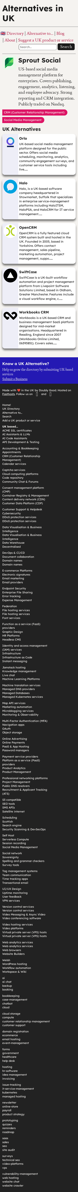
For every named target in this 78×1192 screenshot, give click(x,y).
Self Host (8, 835)
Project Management (16, 782)
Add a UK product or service (21, 420)
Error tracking (11, 596)
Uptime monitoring (15, 892)
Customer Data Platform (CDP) (22, 503)
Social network (12, 853)
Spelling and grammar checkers (23, 861)
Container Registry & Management (25, 495)
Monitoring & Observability (20, 714)
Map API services (13, 703)
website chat (10, 1181)
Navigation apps (13, 724)
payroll (6, 1110)
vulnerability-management (20, 1173)
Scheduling (9, 817)
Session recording (14, 843)
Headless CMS (11, 639)
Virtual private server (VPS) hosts (24, 932)
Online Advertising (14, 738)
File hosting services (16, 610)
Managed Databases (16, 693)
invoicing (8, 1078)
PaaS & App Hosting (15, 746)
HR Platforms (11, 635)
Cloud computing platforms (20, 474)
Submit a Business (14, 379)
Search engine (12, 825)
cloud (5, 1007)
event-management (15, 1043)
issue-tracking (11, 1084)
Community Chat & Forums (20, 481)
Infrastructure (11, 653)
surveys (7, 1156)
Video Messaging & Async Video (23, 914)
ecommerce (10, 1035)
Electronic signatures (16, 574)
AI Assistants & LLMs (16, 434)
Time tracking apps (15, 878)
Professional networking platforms (25, 778)
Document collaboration (18, 556)
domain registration (15, 1031)
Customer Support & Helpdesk (22, 509)
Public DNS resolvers (16, 786)
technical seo (11, 1160)
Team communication (16, 875)
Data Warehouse (13, 542)
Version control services (18, 906)
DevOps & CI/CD (13, 552)
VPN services (11, 900)
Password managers (15, 750)
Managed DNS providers (18, 689)
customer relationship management (26, 1021)
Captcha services (13, 470)
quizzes (7, 1124)
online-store (10, 1106)
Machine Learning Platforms (21, 679)
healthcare (9, 1056)
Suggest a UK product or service (45, 40)
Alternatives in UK (32, 13)
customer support (13, 1025)
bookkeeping (11, 995)
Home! (6, 405)
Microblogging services (17, 710)
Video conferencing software (21, 918)
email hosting (11, 1039)
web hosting (10, 1177)
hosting (7, 1067)
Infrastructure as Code (17, 657)
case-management (14, 999)
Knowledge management (19, 671)
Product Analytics (13, 768)
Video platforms (12, 928)
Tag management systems (19, 871)
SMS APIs (8, 807)
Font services (11, 618)
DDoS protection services (19, 517)
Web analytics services (17, 942)
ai (3, 978)
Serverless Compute (15, 839)
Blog (60, 33)
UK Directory (11, 408)
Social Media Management (20, 847)
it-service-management (18, 1088)
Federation (9, 606)
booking (7, 989)
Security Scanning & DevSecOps (24, 829)
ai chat (6, 981)
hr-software (10, 1070)
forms (6, 1049)
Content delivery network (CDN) (23, 499)
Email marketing (13, 578)
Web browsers (11, 950)
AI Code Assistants (14, 438)
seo (4, 1146)
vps (4, 1167)
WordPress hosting (14, 964)
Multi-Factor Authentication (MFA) (24, 721)
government (10, 1053)
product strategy (13, 1114)
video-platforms (12, 1163)
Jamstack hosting (14, 667)
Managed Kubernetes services (22, 696)
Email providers (12, 582)
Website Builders (13, 953)
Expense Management (17, 600)
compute (8, 1017)
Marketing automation (17, 706)
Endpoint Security (14, 588)
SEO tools (8, 803)
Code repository (13, 477)
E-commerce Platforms (17, 570)
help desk (8, 1060)
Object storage (12, 732)
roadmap (8, 1132)
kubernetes (9, 1092)
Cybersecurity (11, 513)
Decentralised (11, 546)
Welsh (6, 960)
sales (5, 1142)
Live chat (8, 675)
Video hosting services (17, 924)
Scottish (7, 821)
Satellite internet (13, 811)
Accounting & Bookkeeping (20, 448)
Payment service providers (20, 756)
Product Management (16, 771)
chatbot (7, 1003)
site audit (8, 1150)
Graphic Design (12, 631)
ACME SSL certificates (17, 430)
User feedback (11, 896)
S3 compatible (11, 799)
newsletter (9, 1102)
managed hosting (14, 1096)
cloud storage (11, 1013)
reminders (9, 1128)
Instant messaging (14, 661)
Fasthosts (8, 394)
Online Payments (13, 742)
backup (7, 985)
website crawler (12, 1185)
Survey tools (10, 865)
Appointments (11, 452)
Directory (15, 33)
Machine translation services (21, 685)
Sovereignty (10, 857)
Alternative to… (40, 33)
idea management (14, 1074)
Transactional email (15, 882)
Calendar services (14, 463)
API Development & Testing (20, 442)
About (10, 40)
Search (66, 46)
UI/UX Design (11, 888)
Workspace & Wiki (14, 971)
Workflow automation (16, 968)
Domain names (12, 560)
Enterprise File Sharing (17, 592)
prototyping (10, 1120)
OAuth (6, 728)
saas (5, 1138)
